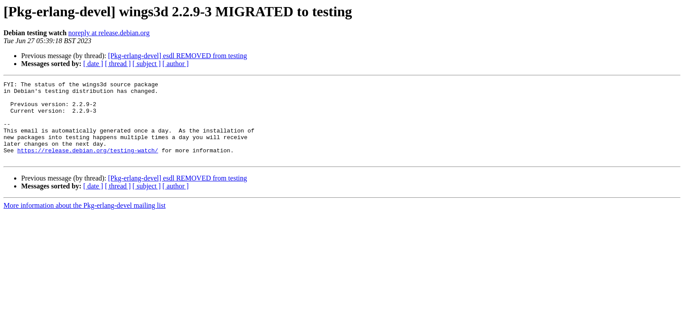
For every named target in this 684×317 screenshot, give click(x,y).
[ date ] (93, 63)
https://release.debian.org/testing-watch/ (87, 165)
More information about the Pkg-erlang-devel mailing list (85, 221)
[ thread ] (118, 63)
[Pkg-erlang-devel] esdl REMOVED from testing (177, 55)
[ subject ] (147, 63)
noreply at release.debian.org (109, 33)
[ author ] (176, 63)
